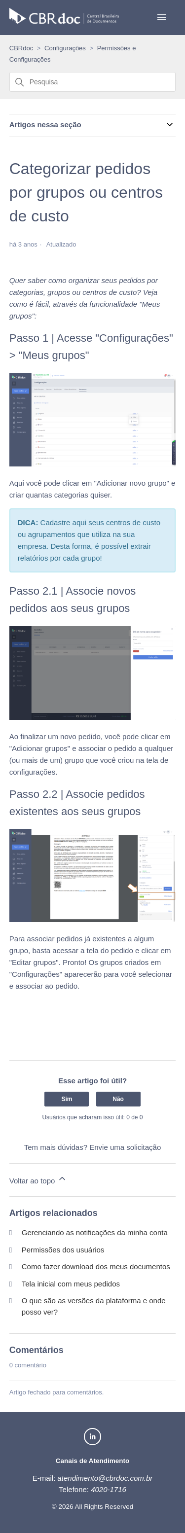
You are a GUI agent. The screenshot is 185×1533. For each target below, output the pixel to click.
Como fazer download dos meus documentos (96, 1266)
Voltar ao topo (38, 1179)
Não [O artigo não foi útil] (118, 1099)
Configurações (65, 48)
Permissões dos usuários (63, 1250)
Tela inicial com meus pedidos (71, 1284)
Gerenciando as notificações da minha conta (95, 1232)
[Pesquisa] (92, 82)
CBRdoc (21, 48)
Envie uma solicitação (125, 1147)
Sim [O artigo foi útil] (66, 1099)
